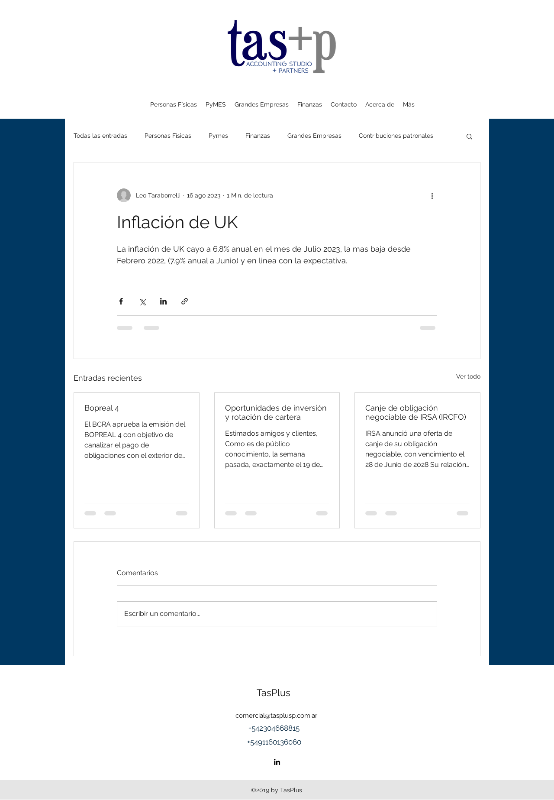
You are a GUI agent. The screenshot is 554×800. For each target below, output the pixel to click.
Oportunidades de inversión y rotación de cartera (276, 412)
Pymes (218, 135)
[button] (469, 136)
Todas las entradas (100, 135)
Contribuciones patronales (396, 135)
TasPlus (273, 692)
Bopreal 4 (101, 407)
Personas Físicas (168, 135)
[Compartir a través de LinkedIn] (163, 301)
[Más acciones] (432, 195)
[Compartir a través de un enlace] (184, 301)
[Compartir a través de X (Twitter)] (142, 301)
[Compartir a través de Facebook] (121, 301)
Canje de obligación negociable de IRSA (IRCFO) (415, 412)
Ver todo (468, 376)
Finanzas (257, 135)
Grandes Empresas (314, 135)
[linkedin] (277, 762)
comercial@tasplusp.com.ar (276, 715)
